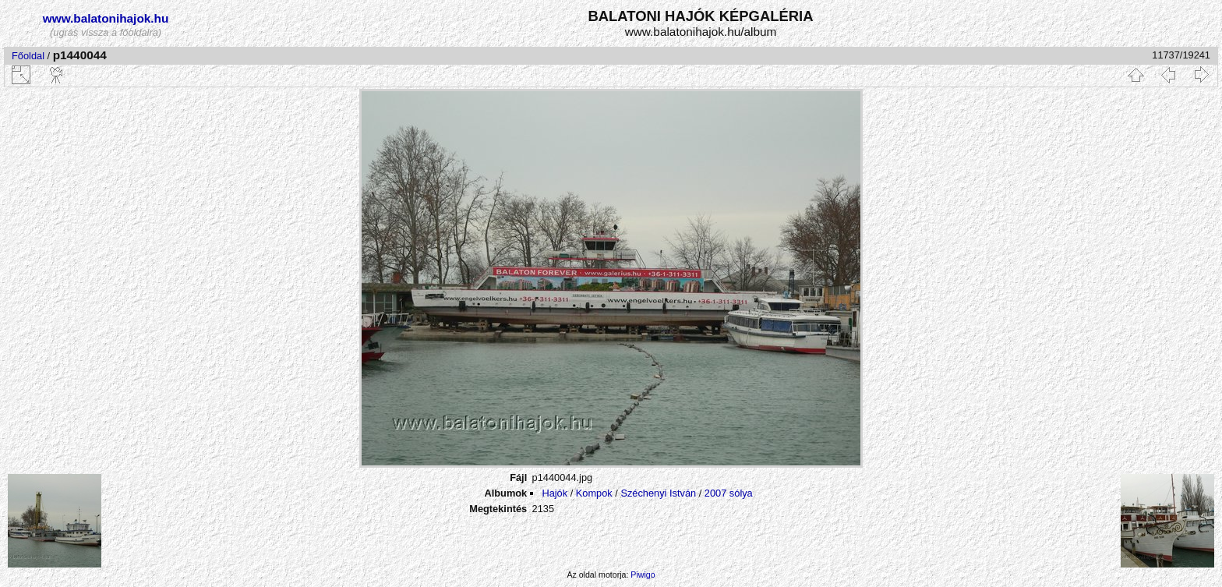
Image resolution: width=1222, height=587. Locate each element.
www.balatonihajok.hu (106, 18)
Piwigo (642, 574)
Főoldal (28, 56)
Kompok (594, 493)
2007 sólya (729, 493)
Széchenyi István (658, 493)
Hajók (556, 493)
